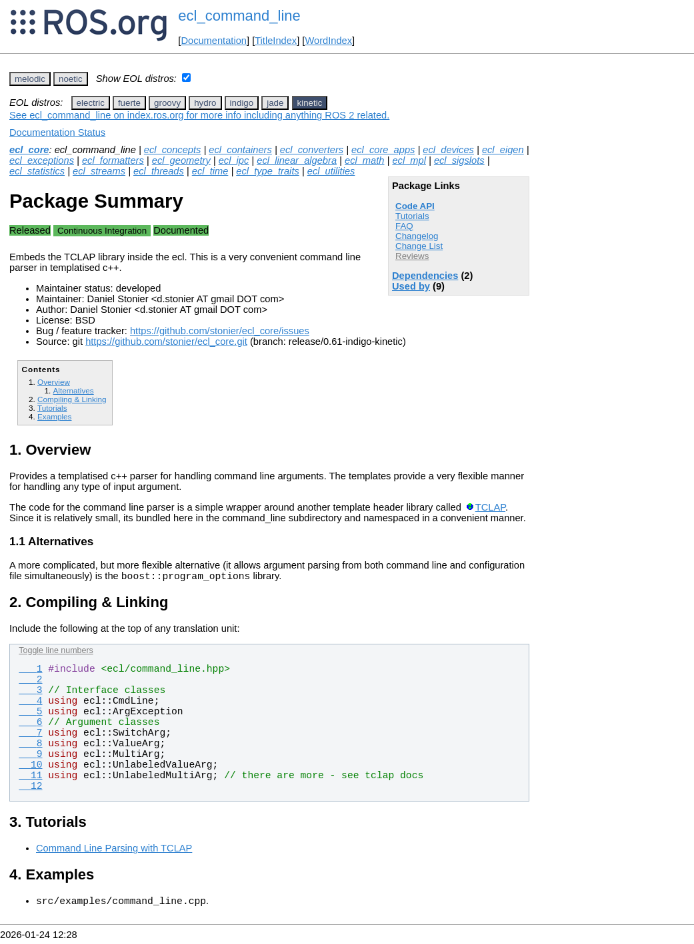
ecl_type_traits (267, 171)
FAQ (404, 226)
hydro (205, 103)
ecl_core (29, 149)
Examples (54, 416)
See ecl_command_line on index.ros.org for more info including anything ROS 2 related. (199, 115)
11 (30, 777)
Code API (415, 206)
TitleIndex (276, 40)
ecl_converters (311, 149)
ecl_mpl (409, 160)
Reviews (412, 256)
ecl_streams (99, 171)
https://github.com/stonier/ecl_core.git (166, 341)
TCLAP (490, 507)
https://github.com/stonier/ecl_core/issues (219, 331)
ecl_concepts (172, 149)
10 (30, 767)
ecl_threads (158, 171)
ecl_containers (240, 149)
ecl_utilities (331, 171)
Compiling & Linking (72, 399)
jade (275, 103)
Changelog (416, 236)
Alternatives (73, 390)
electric (91, 103)
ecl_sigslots (459, 160)
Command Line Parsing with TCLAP (114, 850)
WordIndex (328, 40)
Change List (419, 246)
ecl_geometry (181, 160)
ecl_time (210, 171)
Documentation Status (57, 132)
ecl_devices (448, 149)
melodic (30, 79)
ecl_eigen (503, 149)
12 (30, 788)
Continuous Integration (102, 231)
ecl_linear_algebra (297, 160)
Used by (411, 286)
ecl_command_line (239, 15)
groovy (167, 103)
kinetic (310, 103)
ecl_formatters (113, 160)
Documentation (214, 40)
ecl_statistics (37, 171)
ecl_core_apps (383, 149)
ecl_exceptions (41, 160)
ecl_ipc (234, 160)
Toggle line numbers (56, 652)
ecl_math (364, 160)
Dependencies (425, 275)
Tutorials (412, 216)
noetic (71, 79)
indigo (242, 103)
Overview (53, 381)
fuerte (129, 103)
